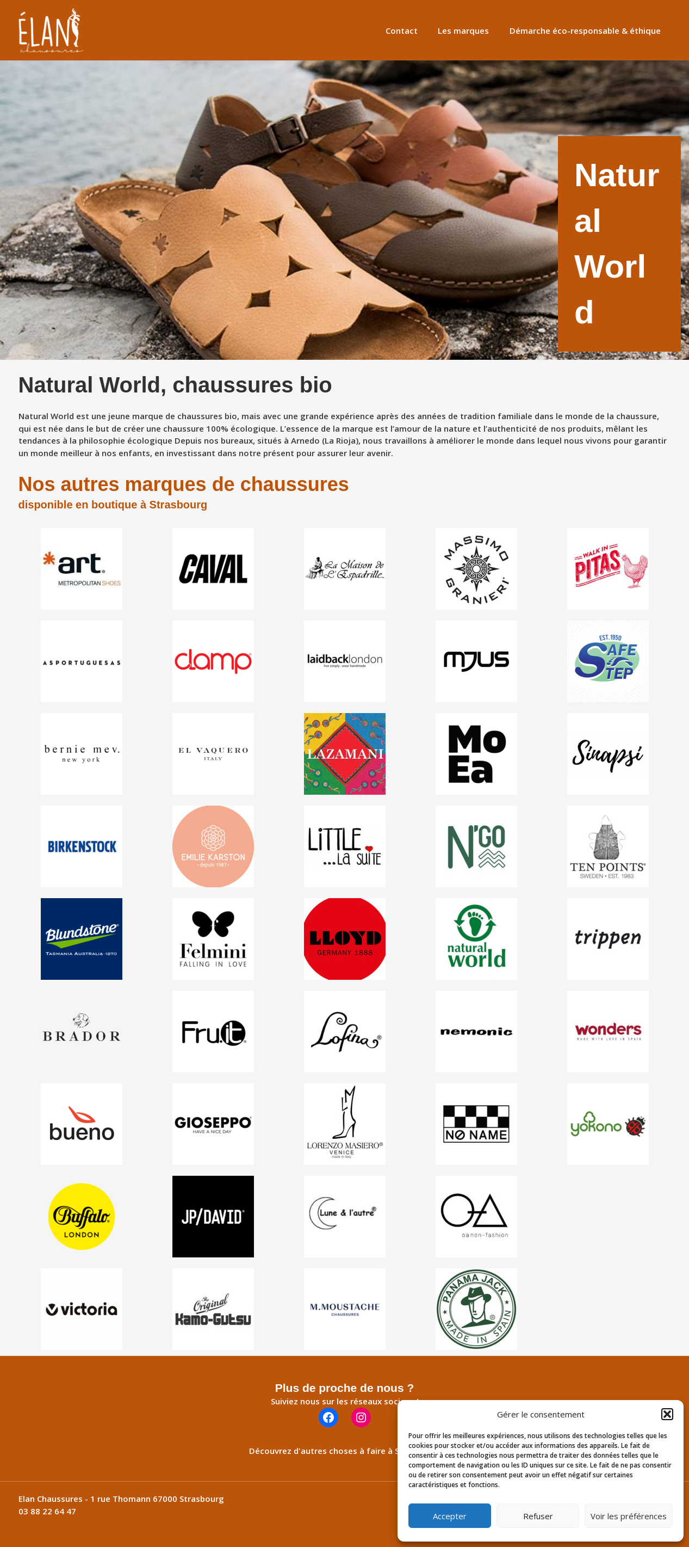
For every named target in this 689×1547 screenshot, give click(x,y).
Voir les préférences (629, 1516)
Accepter (450, 1516)
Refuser (538, 1516)
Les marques (469, 30)
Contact (412, 30)
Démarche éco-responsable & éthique (587, 30)
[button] (667, 1414)
